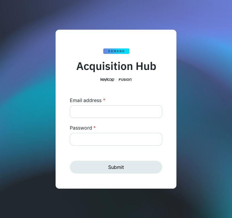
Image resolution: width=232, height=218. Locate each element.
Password (83, 128)
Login (103, 100)
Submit (116, 167)
